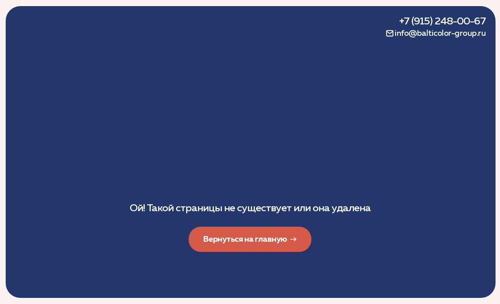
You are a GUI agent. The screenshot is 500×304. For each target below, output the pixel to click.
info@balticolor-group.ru (440, 33)
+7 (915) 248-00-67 (442, 21)
